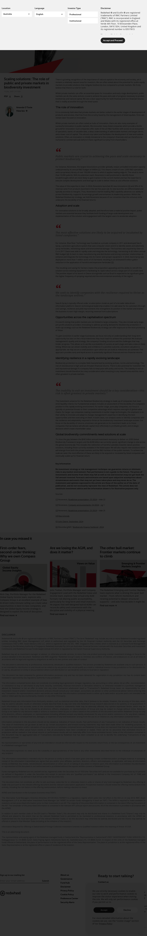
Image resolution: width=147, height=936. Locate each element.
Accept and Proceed (113, 40)
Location (6, 8)
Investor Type (74, 8)
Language (39, 8)
